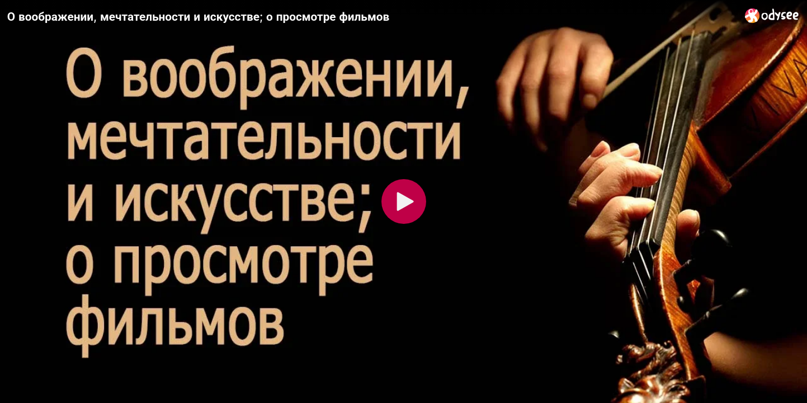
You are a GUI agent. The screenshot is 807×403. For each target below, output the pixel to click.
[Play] (403, 201)
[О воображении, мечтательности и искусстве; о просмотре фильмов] (371, 16)
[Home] (772, 15)
